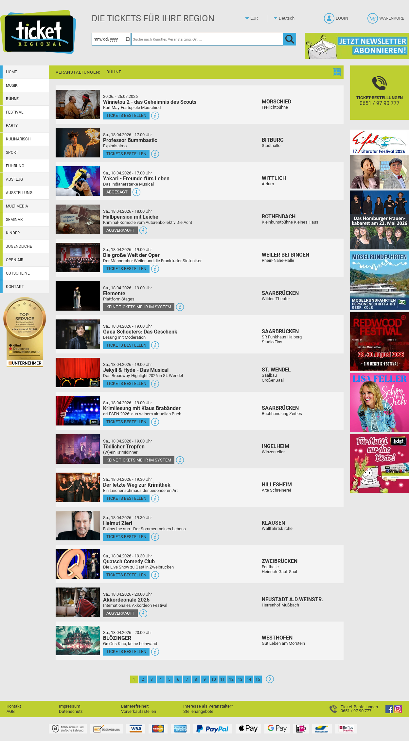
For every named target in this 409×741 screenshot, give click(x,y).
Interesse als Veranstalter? (208, 706)
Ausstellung (19, 192)
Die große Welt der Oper (131, 255)
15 (258, 679)
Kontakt (15, 286)
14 (249, 679)
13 (240, 679)
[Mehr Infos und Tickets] (78, 104)
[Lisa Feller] (379, 402)
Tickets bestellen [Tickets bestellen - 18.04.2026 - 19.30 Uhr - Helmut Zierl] (126, 536)
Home (11, 72)
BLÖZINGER (117, 638)
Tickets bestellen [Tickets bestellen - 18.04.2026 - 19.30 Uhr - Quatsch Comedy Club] (126, 574)
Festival (14, 112)
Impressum (69, 706)
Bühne (12, 99)
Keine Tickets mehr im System (138, 306)
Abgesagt (117, 192)
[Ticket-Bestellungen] (379, 98)
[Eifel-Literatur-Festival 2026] (379, 158)
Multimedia (17, 206)
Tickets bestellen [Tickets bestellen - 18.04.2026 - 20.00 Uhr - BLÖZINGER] (126, 651)
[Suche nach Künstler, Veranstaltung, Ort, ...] (207, 39)
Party (12, 125)
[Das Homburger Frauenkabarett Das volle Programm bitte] (379, 219)
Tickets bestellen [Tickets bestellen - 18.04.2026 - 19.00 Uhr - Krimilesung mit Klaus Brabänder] (126, 421)
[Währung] (260, 18)
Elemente (114, 293)
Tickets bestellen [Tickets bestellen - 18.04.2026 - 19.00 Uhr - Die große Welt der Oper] (126, 268)
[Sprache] (288, 18)
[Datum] (111, 39)
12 (231, 679)
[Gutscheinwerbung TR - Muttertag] (379, 463)
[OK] (289, 39)
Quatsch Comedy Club (129, 561)
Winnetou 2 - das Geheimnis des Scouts (149, 102)
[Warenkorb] (386, 20)
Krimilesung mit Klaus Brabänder (142, 408)
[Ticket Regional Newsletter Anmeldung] (357, 45)
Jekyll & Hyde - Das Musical (136, 370)
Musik (12, 85)
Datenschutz (70, 711)
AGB (11, 711)
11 (222, 679)
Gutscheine (18, 273)
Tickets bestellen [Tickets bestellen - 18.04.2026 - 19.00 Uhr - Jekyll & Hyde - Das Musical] (126, 383)
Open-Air (14, 260)
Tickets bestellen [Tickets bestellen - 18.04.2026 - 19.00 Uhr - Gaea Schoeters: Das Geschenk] (126, 345)
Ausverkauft (120, 230)
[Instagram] (398, 711)
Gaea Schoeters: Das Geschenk (140, 332)
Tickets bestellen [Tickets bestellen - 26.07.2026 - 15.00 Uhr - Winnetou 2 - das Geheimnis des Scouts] (126, 115)
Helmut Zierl (117, 523)
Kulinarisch (18, 139)
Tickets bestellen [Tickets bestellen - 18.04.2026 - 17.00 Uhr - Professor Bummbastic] (126, 153)
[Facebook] (389, 711)
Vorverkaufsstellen (138, 711)
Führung (15, 166)
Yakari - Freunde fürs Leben (136, 178)
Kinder (13, 233)
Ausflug (14, 179)
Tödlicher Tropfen (124, 446)
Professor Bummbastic (130, 140)
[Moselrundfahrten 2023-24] (379, 280)
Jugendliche (19, 246)
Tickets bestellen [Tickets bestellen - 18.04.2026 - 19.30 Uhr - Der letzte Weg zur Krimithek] (126, 498)
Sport (12, 152)
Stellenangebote (198, 711)
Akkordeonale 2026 (126, 600)
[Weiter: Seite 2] (270, 681)
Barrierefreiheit (135, 706)
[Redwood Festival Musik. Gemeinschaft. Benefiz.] (379, 341)
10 (213, 679)
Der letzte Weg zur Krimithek (136, 485)
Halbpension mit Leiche (130, 217)
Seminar (14, 219)
